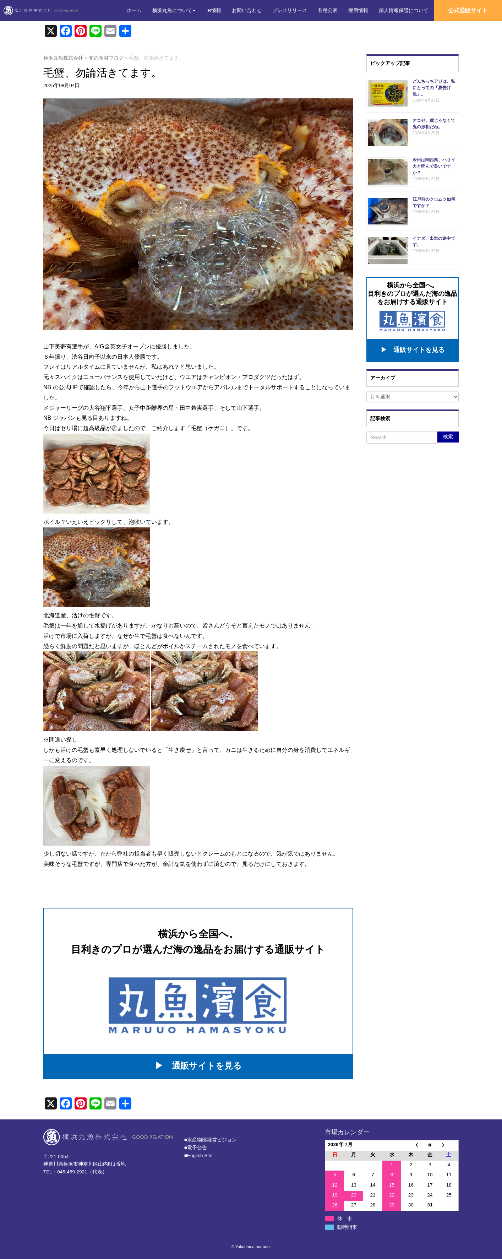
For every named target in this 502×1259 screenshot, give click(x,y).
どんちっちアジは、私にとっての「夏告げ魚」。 (434, 88)
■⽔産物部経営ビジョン (210, 1140)
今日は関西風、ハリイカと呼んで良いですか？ (434, 166)
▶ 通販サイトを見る (198, 1065)
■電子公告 (195, 1147)
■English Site (198, 1155)
